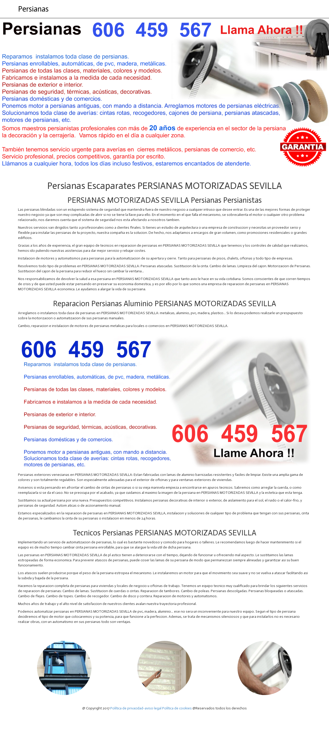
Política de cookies (177, 708)
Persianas (33, 9)
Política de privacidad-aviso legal (135, 708)
